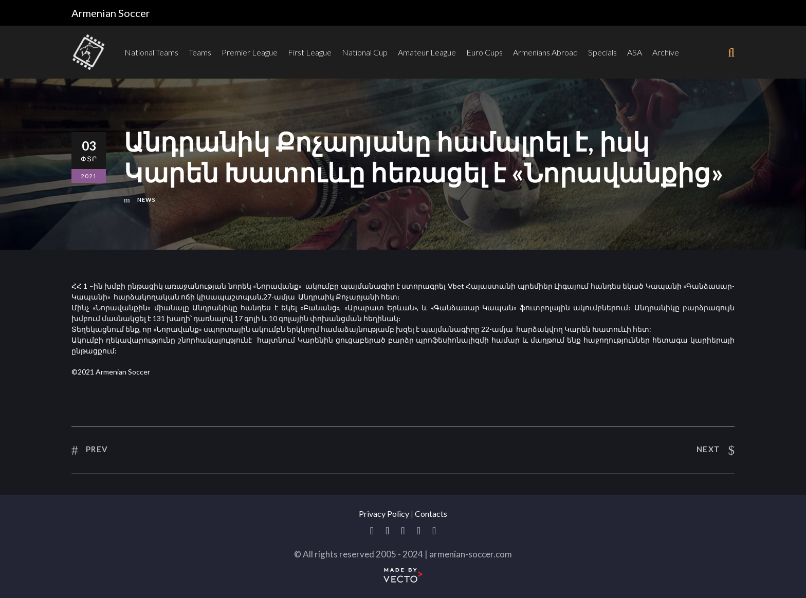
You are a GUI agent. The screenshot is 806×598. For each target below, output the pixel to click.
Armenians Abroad (545, 52)
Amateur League (427, 52)
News (146, 199)
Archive (665, 52)
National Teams (151, 52)
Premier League (250, 52)
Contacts (431, 513)
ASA (634, 52)
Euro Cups (484, 52)
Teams (200, 52)
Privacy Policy (384, 513)
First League (310, 52)
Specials (602, 52)
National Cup (365, 52)
